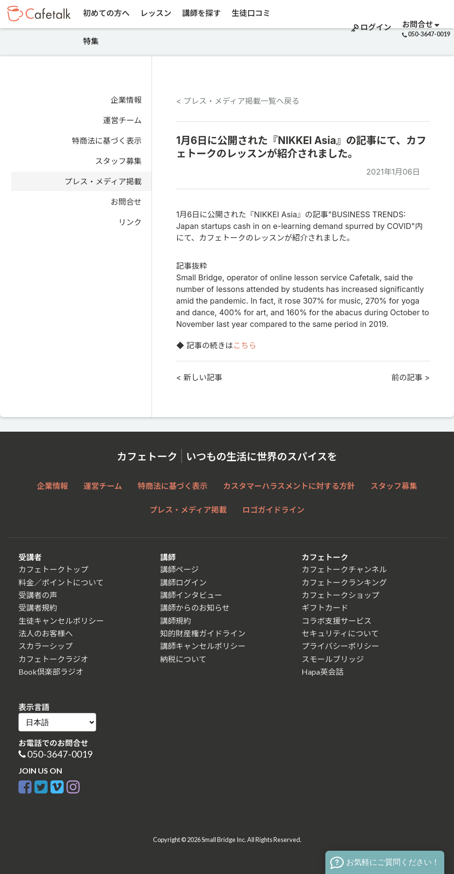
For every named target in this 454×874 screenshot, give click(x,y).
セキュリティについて (340, 633)
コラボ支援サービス (336, 620)
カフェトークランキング (344, 582)
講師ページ (179, 569)
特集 (90, 41)
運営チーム (122, 120)
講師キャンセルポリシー (203, 645)
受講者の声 (37, 594)
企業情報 (126, 100)
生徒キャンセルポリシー (61, 620)
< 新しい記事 (199, 377)
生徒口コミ (250, 12)
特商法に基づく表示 (107, 141)
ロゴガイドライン (273, 509)
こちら (244, 345)
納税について (183, 659)
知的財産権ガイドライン (203, 633)
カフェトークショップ (340, 594)
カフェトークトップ (53, 569)
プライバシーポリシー (340, 645)
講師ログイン (183, 582)
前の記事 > (410, 377)
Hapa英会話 (322, 671)
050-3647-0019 (60, 754)
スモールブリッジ (333, 659)
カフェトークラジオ (53, 659)
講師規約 (175, 620)
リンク (130, 222)
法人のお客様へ (45, 633)
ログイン (370, 27)
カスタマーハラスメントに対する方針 (289, 485)
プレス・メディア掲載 (103, 181)
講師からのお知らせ (195, 607)
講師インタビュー (191, 594)
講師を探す (201, 12)
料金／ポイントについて (61, 582)
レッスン (155, 12)
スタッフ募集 (118, 161)
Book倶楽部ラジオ (51, 671)
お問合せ (126, 202)
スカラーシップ (45, 645)
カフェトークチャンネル (344, 569)
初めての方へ (106, 12)
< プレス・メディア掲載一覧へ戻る (238, 101)
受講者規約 (37, 607)
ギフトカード (325, 607)
